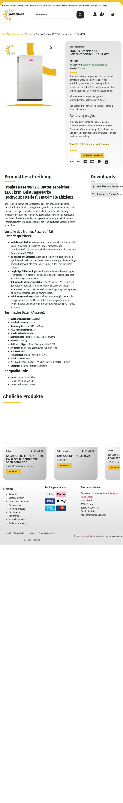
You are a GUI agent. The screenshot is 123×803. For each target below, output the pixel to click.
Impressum (31, 533)
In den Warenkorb (92, 155)
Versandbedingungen (47, 533)
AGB (9, 533)
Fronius (30, 34)
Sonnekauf (84, 536)
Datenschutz (19, 533)
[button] (51, 48)
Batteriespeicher (36, 6)
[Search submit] (80, 14)
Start (4, 34)
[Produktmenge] (74, 155)
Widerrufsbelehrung (32, 540)
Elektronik (47, 6)
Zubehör (104, 6)
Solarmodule (72, 6)
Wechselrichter (84, 6)
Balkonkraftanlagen (9, 6)
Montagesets (95, 6)
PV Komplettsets (23, 6)
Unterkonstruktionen (59, 6)
